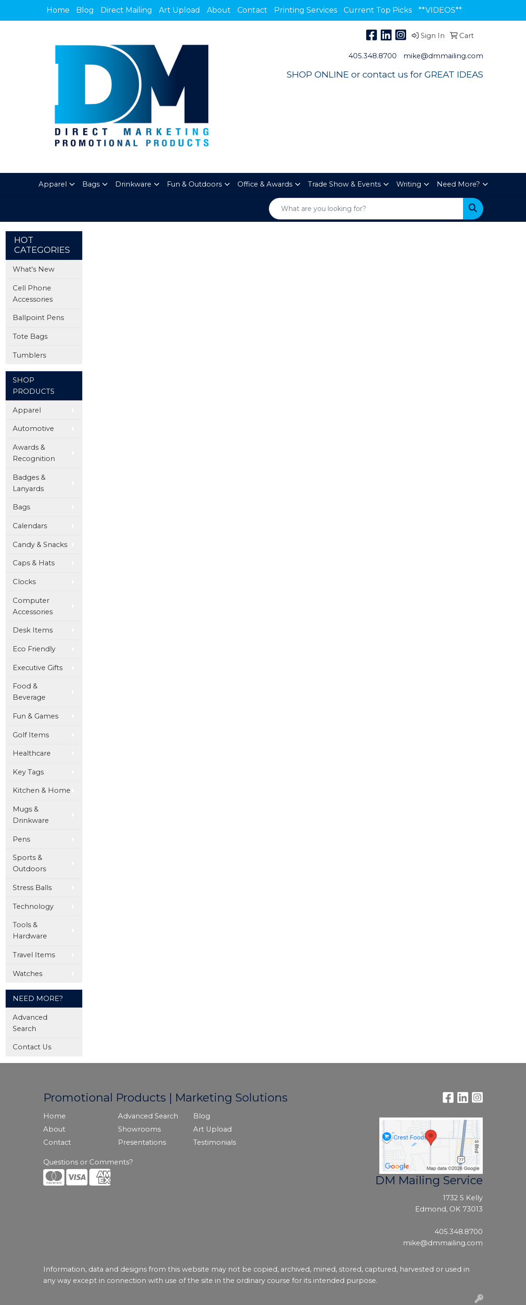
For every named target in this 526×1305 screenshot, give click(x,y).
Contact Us (32, 1047)
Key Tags (28, 772)
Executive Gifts (38, 668)
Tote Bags (30, 336)
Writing (408, 184)
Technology (33, 906)
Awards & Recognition (34, 453)
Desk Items (33, 630)
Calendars (30, 526)
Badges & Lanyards (29, 483)
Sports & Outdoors (29, 863)
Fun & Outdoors (194, 184)
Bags (91, 184)
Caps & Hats (34, 563)
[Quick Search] (366, 208)
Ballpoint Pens (38, 317)
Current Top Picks (378, 10)
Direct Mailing (126, 10)
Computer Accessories (33, 606)
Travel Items (34, 955)
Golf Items (31, 735)
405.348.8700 (372, 56)
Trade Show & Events (344, 184)
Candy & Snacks (40, 544)
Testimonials (214, 1142)
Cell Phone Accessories (33, 294)
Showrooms (139, 1129)
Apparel (53, 184)
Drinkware (133, 184)
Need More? (458, 184)
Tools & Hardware (30, 930)
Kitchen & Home (42, 790)
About (219, 10)
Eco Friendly (34, 649)
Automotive (33, 428)
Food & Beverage (29, 692)
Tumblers (29, 355)
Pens (21, 839)
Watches (27, 973)
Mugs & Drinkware (31, 815)
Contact (252, 10)
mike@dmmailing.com (443, 56)
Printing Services (305, 10)
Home (58, 10)
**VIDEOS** (440, 10)
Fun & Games (35, 716)
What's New (34, 269)
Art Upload (179, 10)
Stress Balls (32, 887)
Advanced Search (30, 1023)
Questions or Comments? (88, 1162)
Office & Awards (264, 184)
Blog (85, 10)
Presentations (142, 1142)
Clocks (24, 582)
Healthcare (32, 753)
